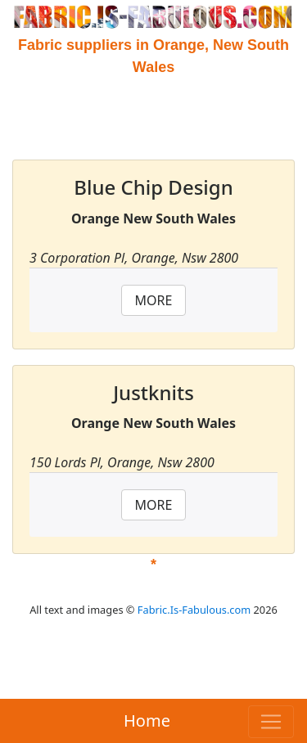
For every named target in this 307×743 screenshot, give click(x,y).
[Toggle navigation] (271, 721)
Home (147, 720)
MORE (154, 300)
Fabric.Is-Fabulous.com (194, 609)
